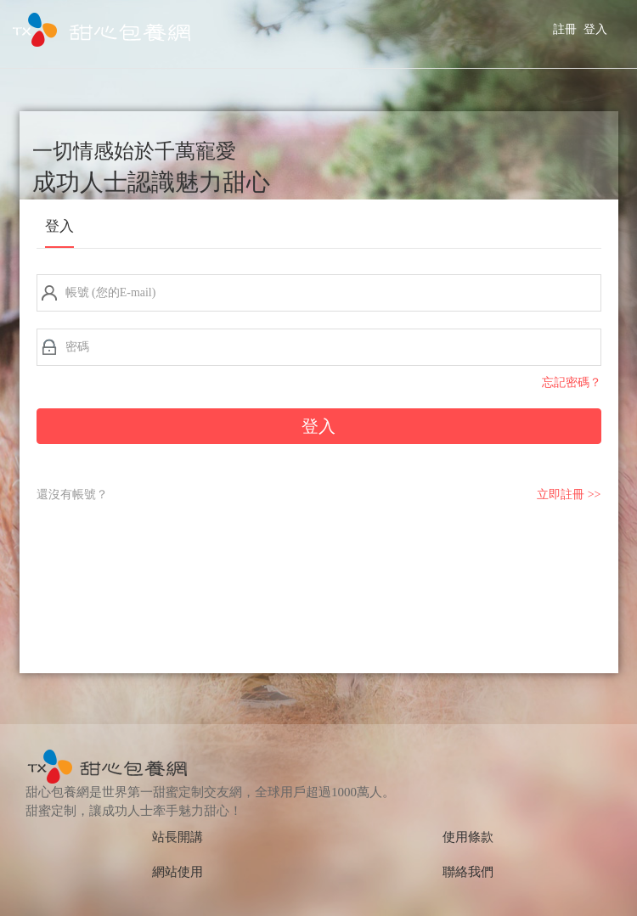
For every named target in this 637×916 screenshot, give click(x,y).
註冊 (565, 29)
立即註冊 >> (568, 494)
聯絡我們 (468, 872)
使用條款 (468, 837)
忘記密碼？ (571, 382)
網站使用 (177, 872)
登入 (595, 29)
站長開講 (177, 837)
